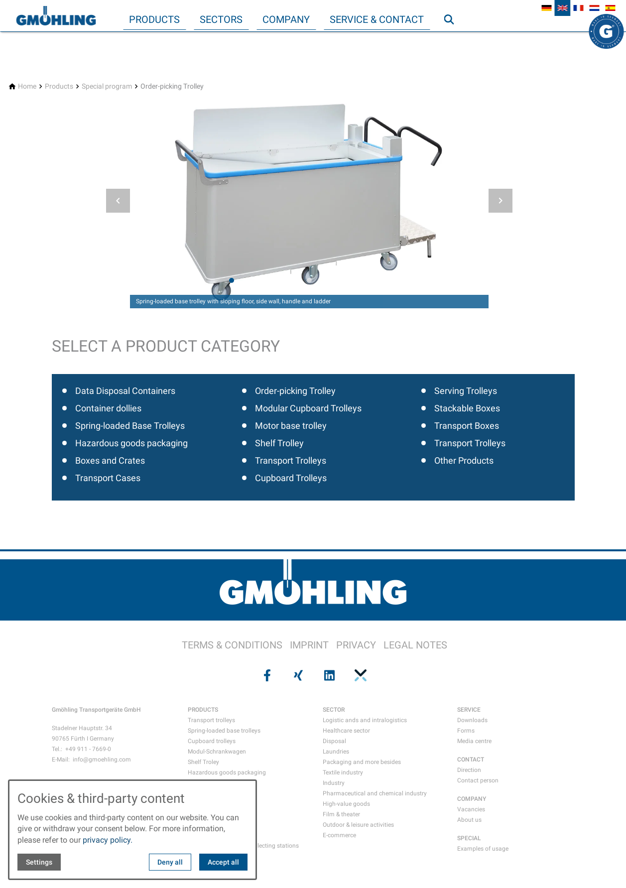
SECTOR (334, 709)
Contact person (478, 780)
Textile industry (343, 772)
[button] (118, 201)
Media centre (474, 741)
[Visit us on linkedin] (328, 675)
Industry (334, 782)
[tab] (231, 280)
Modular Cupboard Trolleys (308, 408)
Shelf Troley (203, 762)
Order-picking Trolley (295, 390)
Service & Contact (377, 19)
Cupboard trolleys (212, 741)
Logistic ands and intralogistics (365, 720)
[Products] (59, 86)
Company (286, 19)
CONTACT (470, 759)
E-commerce (339, 835)
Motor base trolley (291, 425)
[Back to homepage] (56, 16)
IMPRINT (309, 645)
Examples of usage (482, 848)
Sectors (221, 19)
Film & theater (341, 814)
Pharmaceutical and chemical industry (375, 793)
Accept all (223, 862)
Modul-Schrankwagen (217, 751)
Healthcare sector (346, 730)
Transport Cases (107, 478)
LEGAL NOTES (415, 645)
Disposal (334, 741)
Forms (466, 730)
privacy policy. (107, 840)
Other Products (464, 460)
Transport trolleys (211, 720)
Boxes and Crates (110, 460)
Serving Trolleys (465, 390)
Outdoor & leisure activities (358, 824)
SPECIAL (469, 838)
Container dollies (108, 408)
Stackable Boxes (467, 408)
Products (154, 19)
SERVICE (469, 709)
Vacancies (471, 809)
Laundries (336, 751)
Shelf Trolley (279, 443)
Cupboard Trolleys (291, 478)
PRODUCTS (203, 709)
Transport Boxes (466, 425)
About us (469, 819)
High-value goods (346, 803)
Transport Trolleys (290, 460)
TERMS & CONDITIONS (232, 645)
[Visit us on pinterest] (359, 675)
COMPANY (471, 798)
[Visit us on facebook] (266, 675)
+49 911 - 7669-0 (88, 749)
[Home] (27, 86)
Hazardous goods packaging (131, 443)
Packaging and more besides (362, 762)
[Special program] (107, 86)
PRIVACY (356, 645)
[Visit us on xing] (297, 675)
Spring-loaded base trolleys (224, 730)
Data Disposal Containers (125, 390)
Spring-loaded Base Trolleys (130, 425)
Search (453, 39)
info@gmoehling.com (102, 759)
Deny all (170, 862)
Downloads (472, 720)
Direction (469, 769)
